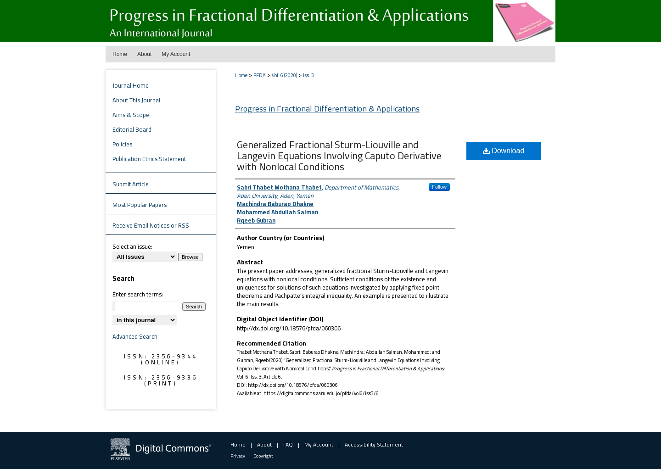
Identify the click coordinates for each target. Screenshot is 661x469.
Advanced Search (134, 336)
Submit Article (130, 184)
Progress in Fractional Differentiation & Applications (327, 108)
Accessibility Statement (374, 444)
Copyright (263, 456)
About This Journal (136, 100)
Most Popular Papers (139, 204)
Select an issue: (132, 246)
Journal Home (130, 85)
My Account (318, 444)
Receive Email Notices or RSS (150, 225)
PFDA (259, 75)
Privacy (237, 456)
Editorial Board (131, 129)
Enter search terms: (137, 294)
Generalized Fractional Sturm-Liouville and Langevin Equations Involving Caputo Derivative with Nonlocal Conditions (339, 155)
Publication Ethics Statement (149, 158)
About (264, 444)
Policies (122, 144)
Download (504, 151)
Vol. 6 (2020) (284, 75)
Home (241, 75)
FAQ (288, 444)
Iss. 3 (308, 75)
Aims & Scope (130, 114)
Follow (439, 187)
